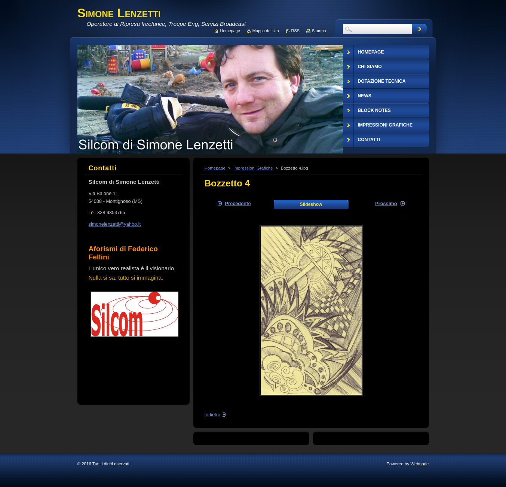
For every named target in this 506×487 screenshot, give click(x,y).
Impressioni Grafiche (253, 168)
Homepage (215, 168)
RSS (295, 30)
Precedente (238, 203)
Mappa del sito (265, 30)
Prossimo (386, 203)
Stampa (319, 30)
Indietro (213, 414)
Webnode (419, 464)
